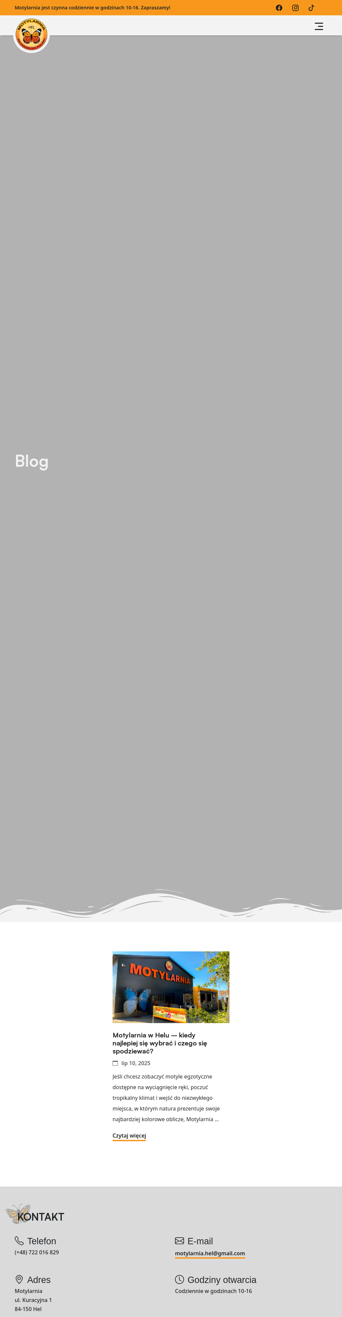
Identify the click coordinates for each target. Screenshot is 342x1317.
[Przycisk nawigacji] (319, 26)
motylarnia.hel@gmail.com (210, 1253)
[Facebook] (281, 8)
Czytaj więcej (129, 1135)
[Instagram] (297, 8)
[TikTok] (313, 8)
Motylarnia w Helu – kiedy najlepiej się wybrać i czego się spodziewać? (160, 1043)
